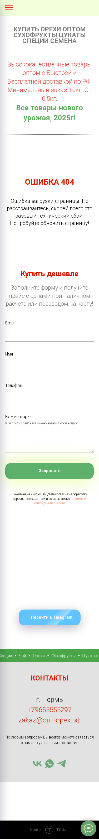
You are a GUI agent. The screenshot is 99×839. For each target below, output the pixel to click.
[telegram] (61, 763)
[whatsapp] (49, 763)
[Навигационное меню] (9, 8)
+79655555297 (49, 710)
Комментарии (18, 416)
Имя (9, 354)
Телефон (13, 385)
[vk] (37, 763)
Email (10, 322)
